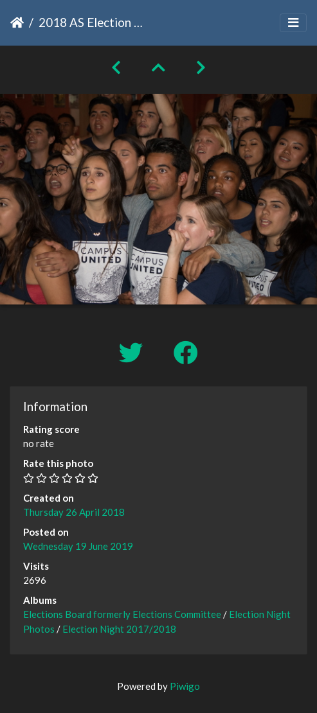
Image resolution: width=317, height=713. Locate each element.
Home (17, 22)
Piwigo (185, 686)
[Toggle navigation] (293, 22)
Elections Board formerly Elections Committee (122, 614)
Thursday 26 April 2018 (74, 512)
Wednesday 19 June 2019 (78, 546)
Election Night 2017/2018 (119, 629)
